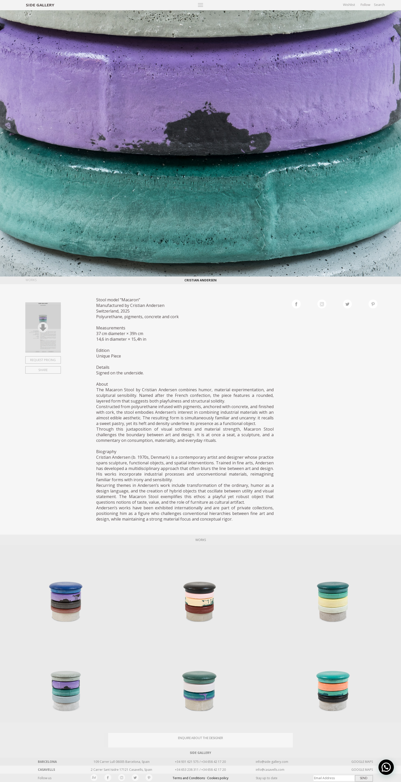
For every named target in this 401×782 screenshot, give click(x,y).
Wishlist (349, 4)
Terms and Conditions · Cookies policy (200, 778)
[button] (386, 767)
